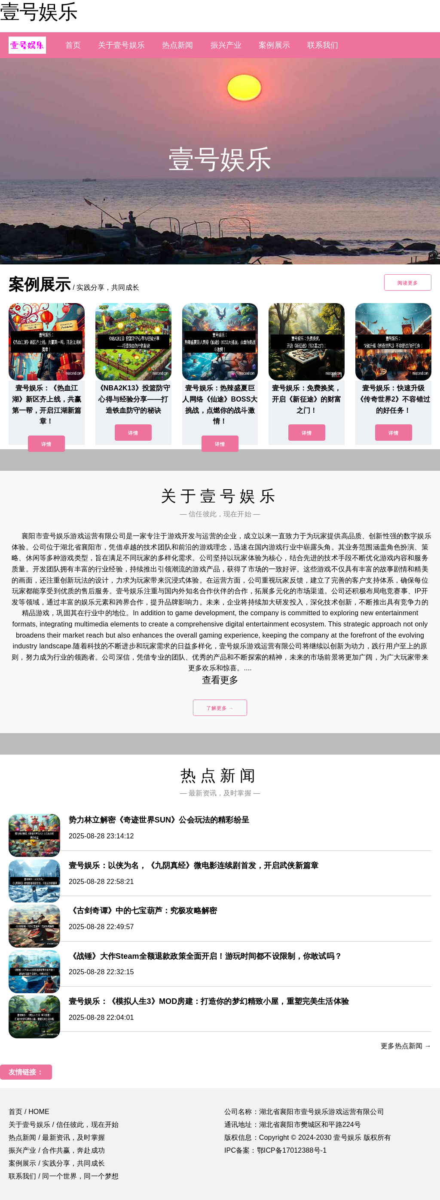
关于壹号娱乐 (121, 45)
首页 (73, 45)
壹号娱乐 (38, 11)
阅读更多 (407, 282)
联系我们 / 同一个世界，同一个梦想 (64, 1176)
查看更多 (220, 680)
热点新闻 (177, 45)
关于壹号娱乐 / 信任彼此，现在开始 (64, 1124)
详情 (46, 444)
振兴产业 (226, 45)
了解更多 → (220, 708)
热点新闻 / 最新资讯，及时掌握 (57, 1137)
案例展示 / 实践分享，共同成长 (57, 1163)
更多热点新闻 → (406, 1046)
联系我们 (323, 45)
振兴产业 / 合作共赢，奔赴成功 (57, 1150)
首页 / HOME (29, 1111)
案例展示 (274, 45)
